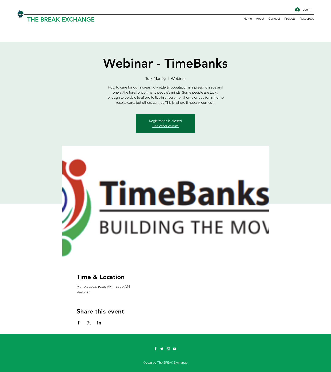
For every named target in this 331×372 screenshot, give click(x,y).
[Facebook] (155, 349)
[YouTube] (174, 349)
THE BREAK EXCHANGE (61, 19)
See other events (165, 126)
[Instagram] (168, 349)
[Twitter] (162, 349)
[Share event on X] (89, 322)
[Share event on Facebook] (79, 322)
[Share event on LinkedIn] (99, 322)
